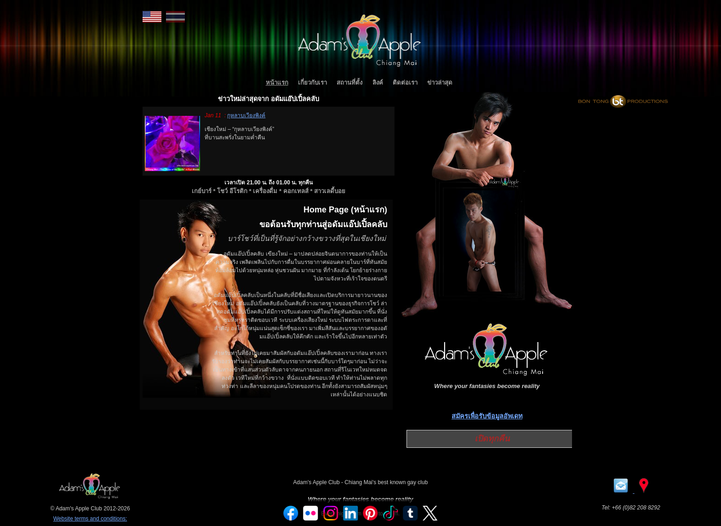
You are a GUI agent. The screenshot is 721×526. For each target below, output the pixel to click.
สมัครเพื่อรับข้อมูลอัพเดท (487, 416)
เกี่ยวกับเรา (312, 82)
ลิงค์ (377, 82)
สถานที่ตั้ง (349, 82)
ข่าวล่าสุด (439, 82)
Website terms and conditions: (90, 518)
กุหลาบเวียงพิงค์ (246, 115)
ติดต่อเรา (405, 82)
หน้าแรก (277, 82)
